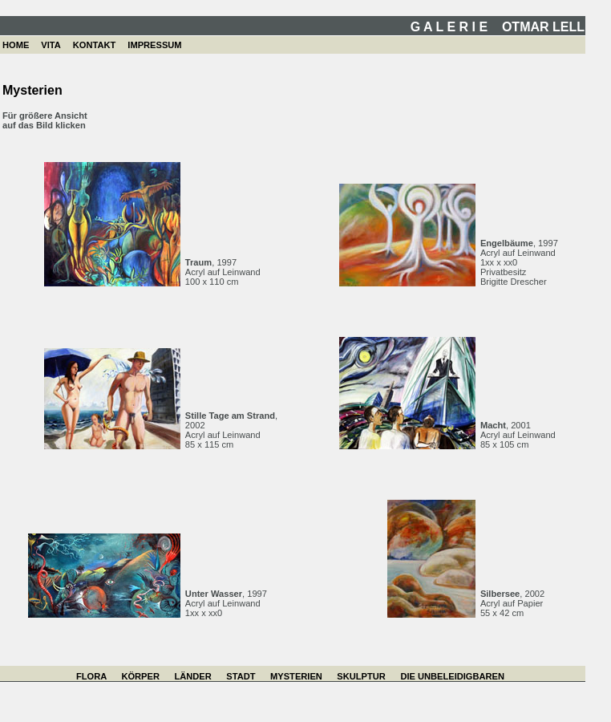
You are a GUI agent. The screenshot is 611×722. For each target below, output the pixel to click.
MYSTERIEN (296, 676)
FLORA (91, 676)
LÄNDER (192, 676)
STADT (240, 676)
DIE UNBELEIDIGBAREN (452, 676)
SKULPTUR (361, 676)
